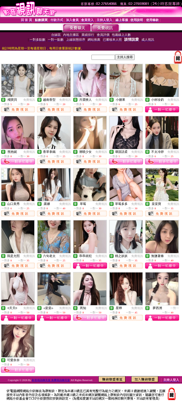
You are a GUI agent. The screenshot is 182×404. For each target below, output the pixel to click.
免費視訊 (29, 99)
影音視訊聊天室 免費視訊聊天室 (51, 380)
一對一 (174, 308)
